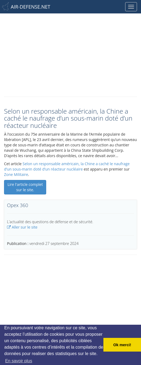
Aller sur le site (22, 227)
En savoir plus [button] (18, 361)
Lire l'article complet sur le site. (25, 187)
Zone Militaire (16, 174)
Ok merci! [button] (122, 345)
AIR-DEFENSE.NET (30, 6)
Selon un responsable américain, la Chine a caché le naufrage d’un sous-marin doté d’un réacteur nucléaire (67, 166)
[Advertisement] (70, 53)
